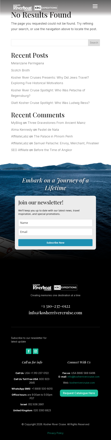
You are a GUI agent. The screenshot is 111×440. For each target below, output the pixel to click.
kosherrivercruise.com (82, 382)
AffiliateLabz (19, 136)
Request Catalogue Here (79, 393)
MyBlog (16, 123)
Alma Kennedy (21, 129)
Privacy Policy (55, 433)
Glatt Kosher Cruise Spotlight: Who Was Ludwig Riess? (50, 103)
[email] (55, 232)
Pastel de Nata (48, 129)
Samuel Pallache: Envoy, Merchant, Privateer (66, 143)
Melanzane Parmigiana (27, 63)
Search (94, 42)
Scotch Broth (20, 70)
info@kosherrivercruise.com (55, 312)
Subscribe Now (55, 242)
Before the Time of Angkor (53, 150)
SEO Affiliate (19, 150)
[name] (55, 223)
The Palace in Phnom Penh (53, 136)
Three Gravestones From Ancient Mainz (56, 123)
